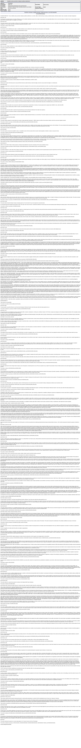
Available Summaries (36, 12)
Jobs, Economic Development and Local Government (17, 5)
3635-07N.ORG (46, 4)
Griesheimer (10, 3)
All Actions (31, 12)
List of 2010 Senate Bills (52, 12)
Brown (9, 10)
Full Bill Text (26, 12)
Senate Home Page (44, 12)
